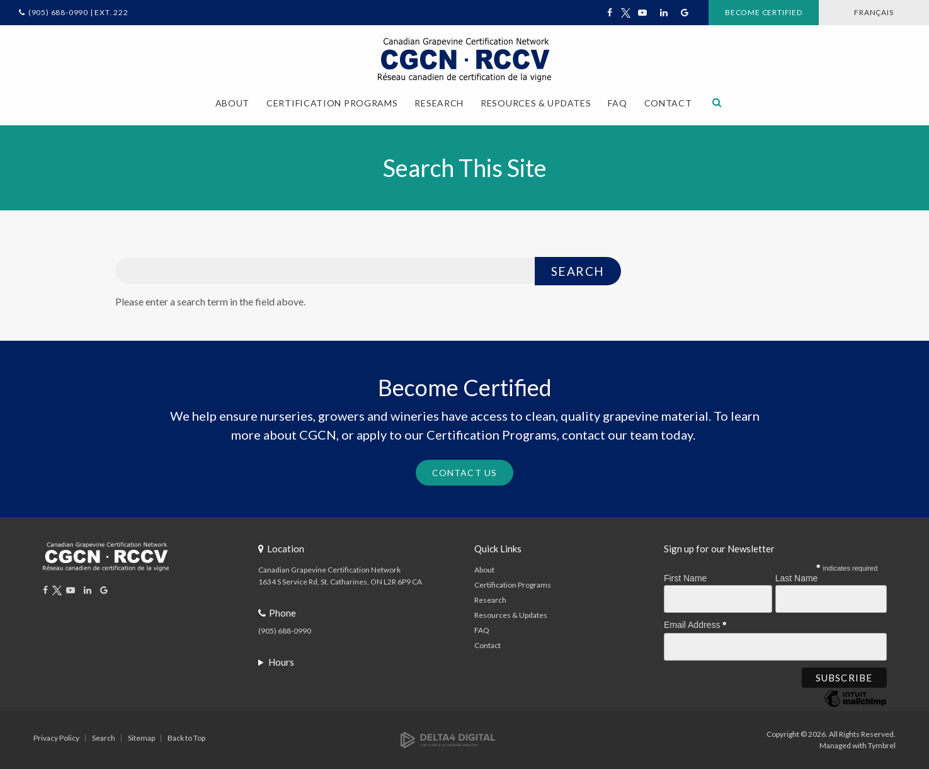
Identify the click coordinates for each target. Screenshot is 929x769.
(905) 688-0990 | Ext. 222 (78, 12)
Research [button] (439, 103)
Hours (281, 662)
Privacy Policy (56, 738)
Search (103, 738)
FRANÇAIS (873, 12)
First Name (685, 578)
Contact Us (464, 472)
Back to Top (186, 738)
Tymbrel (882, 745)
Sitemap (141, 738)
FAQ (617, 103)
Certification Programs (512, 585)
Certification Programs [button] (331, 103)
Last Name (796, 578)
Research (490, 600)
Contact (668, 103)
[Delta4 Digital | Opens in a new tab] (448, 739)
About (484, 569)
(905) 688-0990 (284, 630)
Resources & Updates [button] (536, 103)
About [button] (232, 103)
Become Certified (763, 12)
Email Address (695, 623)
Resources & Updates (510, 615)
